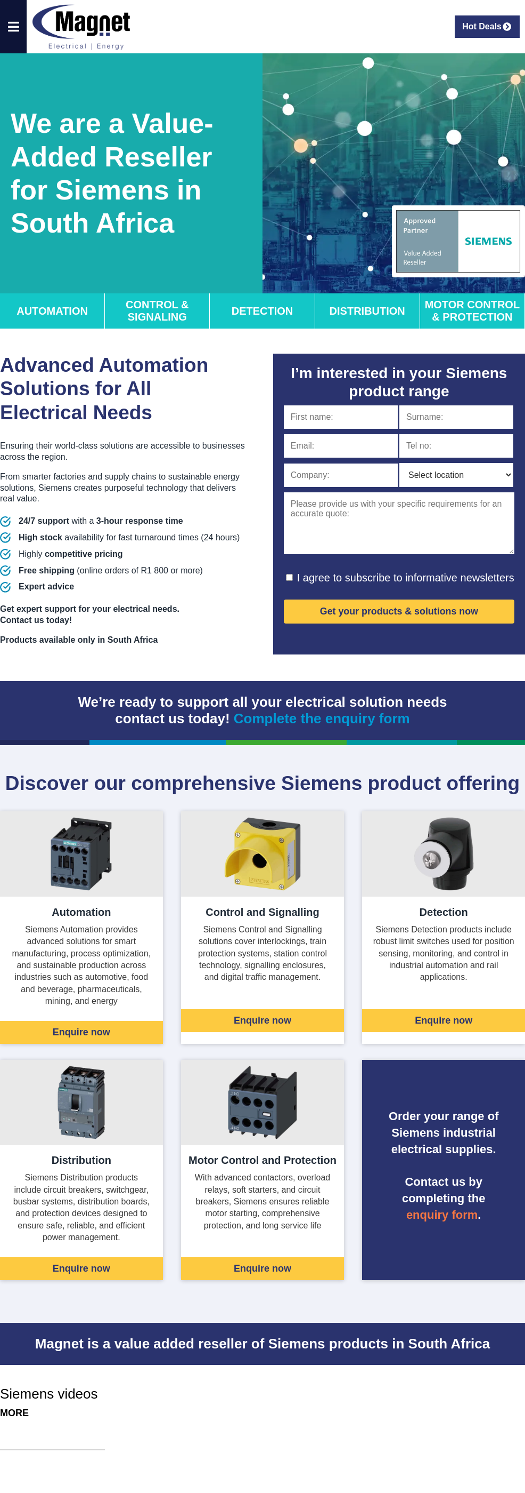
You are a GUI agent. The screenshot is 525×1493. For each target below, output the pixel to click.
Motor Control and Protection (262, 1160)
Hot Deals (487, 26)
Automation (52, 311)
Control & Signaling (157, 311)
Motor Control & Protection (472, 311)
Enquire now (81, 1032)
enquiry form (442, 1214)
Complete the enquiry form (322, 718)
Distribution (367, 311)
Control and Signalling (262, 912)
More (14, 1413)
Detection (262, 311)
